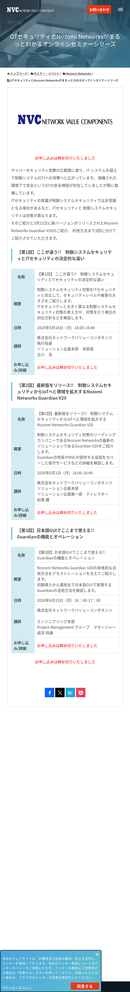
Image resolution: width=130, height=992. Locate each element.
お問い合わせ (99, 9)
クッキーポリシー (18, 987)
